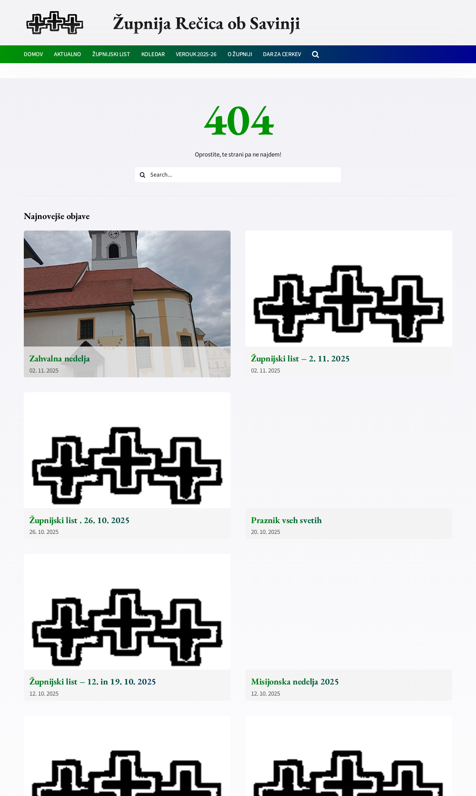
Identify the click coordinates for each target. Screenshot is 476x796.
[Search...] (238, 174)
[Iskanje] (142, 174)
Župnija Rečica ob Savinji (206, 22)
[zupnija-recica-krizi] (55, 11)
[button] (315, 54)
